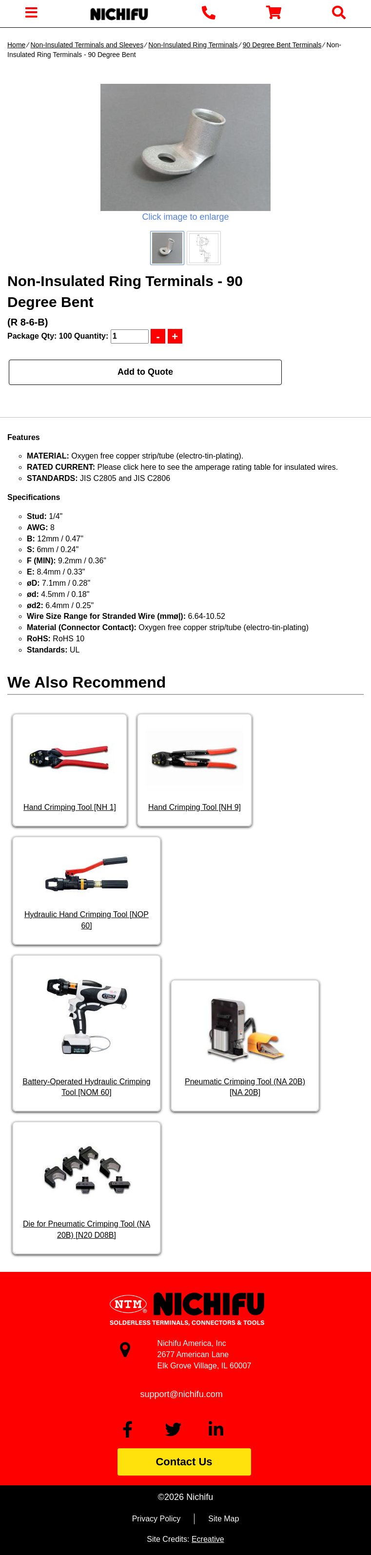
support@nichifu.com (181, 1394)
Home (16, 45)
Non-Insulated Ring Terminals (192, 45)
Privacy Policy (156, 1519)
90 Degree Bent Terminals (282, 45)
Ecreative (208, 1539)
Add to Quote (145, 372)
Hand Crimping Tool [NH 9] (194, 807)
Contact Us (184, 1462)
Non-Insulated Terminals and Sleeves (86, 45)
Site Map (223, 1519)
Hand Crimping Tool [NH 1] (69, 807)
